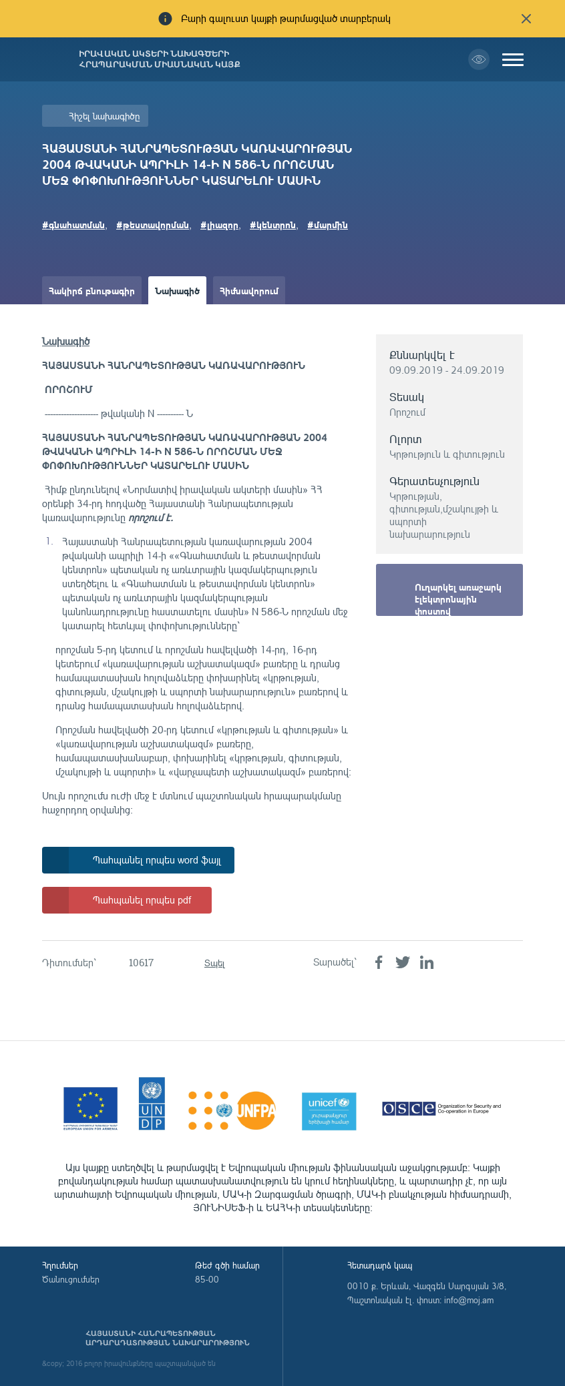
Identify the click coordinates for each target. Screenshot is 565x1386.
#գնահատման (73, 224)
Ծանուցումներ (71, 1279)
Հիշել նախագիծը (104, 115)
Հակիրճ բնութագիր (92, 290)
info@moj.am (469, 1300)
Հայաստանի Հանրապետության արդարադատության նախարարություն (167, 1338)
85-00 (207, 1279)
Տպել (214, 962)
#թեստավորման (152, 224)
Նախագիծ (177, 290)
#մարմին (327, 224)
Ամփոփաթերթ (80, 318)
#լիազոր (219, 224)
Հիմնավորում (249, 290)
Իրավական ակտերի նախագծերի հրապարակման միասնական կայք (159, 59)
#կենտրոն (273, 224)
